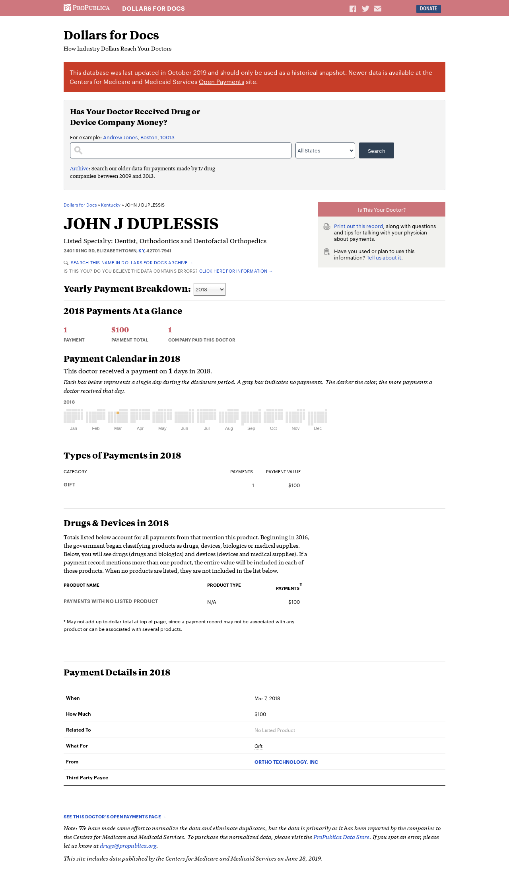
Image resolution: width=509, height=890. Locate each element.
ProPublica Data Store (341, 836)
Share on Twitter (367, 8)
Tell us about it (384, 257)
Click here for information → (236, 270)
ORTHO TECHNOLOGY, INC (286, 761)
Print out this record (358, 225)
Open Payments (221, 81)
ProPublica (87, 8)
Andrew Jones (120, 137)
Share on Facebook (353, 8)
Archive (79, 168)
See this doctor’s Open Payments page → (115, 816)
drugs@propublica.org (128, 845)
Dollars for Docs (153, 8)
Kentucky (110, 205)
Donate (428, 8)
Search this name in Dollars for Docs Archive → (128, 262)
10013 (167, 137)
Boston (148, 137)
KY (141, 250)
